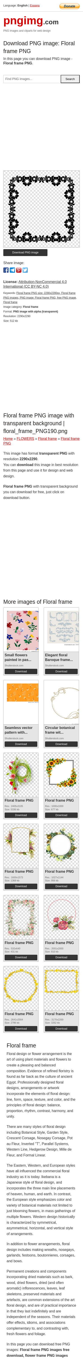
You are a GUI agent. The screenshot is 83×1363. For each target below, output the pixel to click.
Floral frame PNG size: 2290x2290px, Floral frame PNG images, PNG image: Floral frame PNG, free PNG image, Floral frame (40, 297)
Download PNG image (25, 252)
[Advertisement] (41, 128)
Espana (35, 5)
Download (21, 671)
